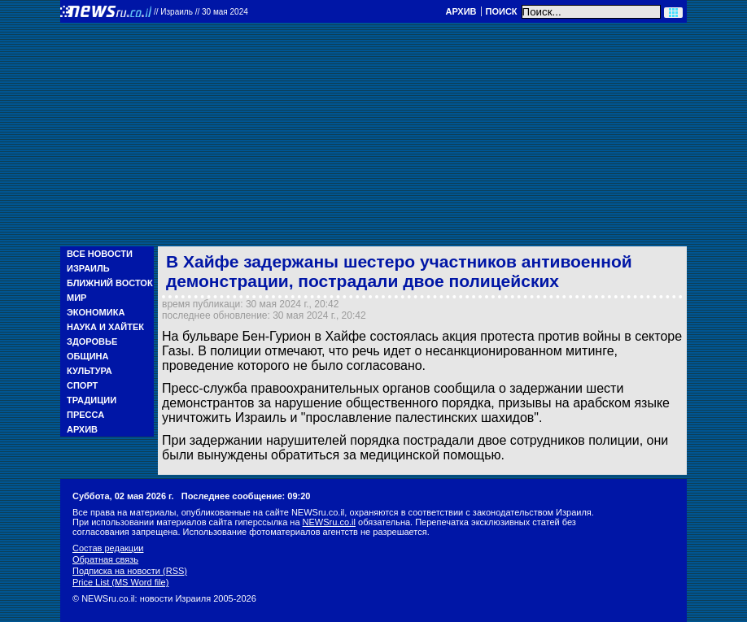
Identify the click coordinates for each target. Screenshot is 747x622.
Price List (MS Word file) (120, 582)
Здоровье (92, 341)
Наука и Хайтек (105, 327)
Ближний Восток (110, 283)
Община (87, 356)
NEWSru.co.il (329, 522)
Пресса (85, 415)
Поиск (502, 11)
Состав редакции (107, 548)
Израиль (88, 268)
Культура (89, 371)
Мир (76, 297)
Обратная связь (105, 559)
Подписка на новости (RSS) (129, 571)
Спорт (82, 385)
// (201, 11)
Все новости (100, 254)
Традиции (91, 400)
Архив (460, 11)
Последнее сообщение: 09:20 (246, 496)
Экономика (95, 312)
